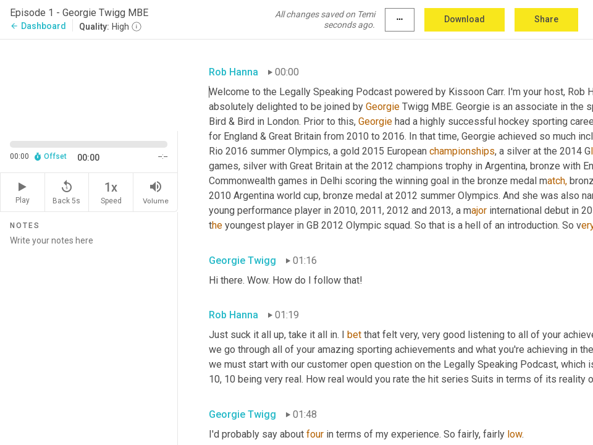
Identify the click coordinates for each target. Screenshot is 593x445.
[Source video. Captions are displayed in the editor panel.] (89, 84)
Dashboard (38, 26)
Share (546, 19)
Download (464, 19)
